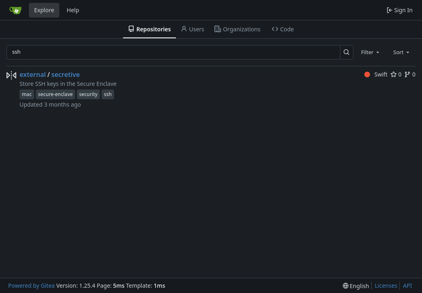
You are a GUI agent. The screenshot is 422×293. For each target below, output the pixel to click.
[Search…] (346, 52)
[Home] (15, 10)
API (407, 285)
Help (73, 10)
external (32, 74)
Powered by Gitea (31, 285)
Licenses (386, 285)
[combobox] (370, 52)
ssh (108, 94)
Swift (375, 74)
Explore (44, 10)
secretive (65, 74)
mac (27, 94)
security (88, 94)
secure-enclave (55, 94)
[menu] (356, 286)
